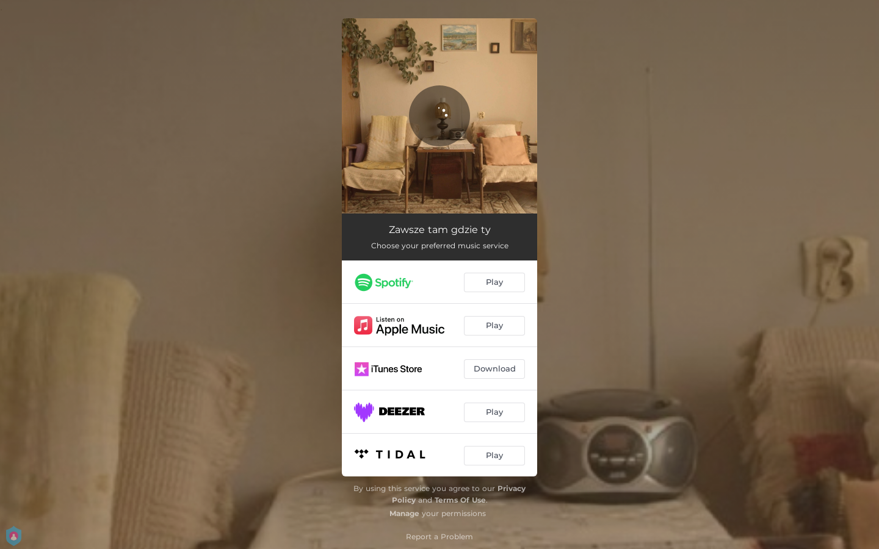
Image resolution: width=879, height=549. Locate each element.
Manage (404, 513)
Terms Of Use (460, 499)
